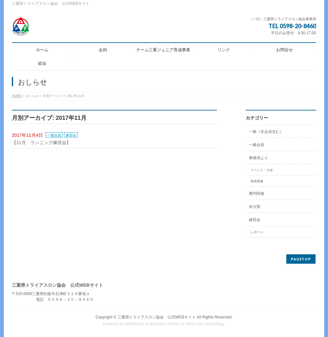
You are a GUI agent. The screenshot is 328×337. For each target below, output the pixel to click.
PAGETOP (301, 259)
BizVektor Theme (164, 324)
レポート (256, 232)
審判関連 (256, 193)
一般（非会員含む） (266, 131)
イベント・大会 (261, 170)
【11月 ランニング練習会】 (41, 142)
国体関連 (256, 181)
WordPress (134, 324)
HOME (16, 96)
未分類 (254, 206)
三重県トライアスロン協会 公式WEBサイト (157, 317)
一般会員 (54, 135)
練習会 (71, 135)
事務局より (258, 158)
